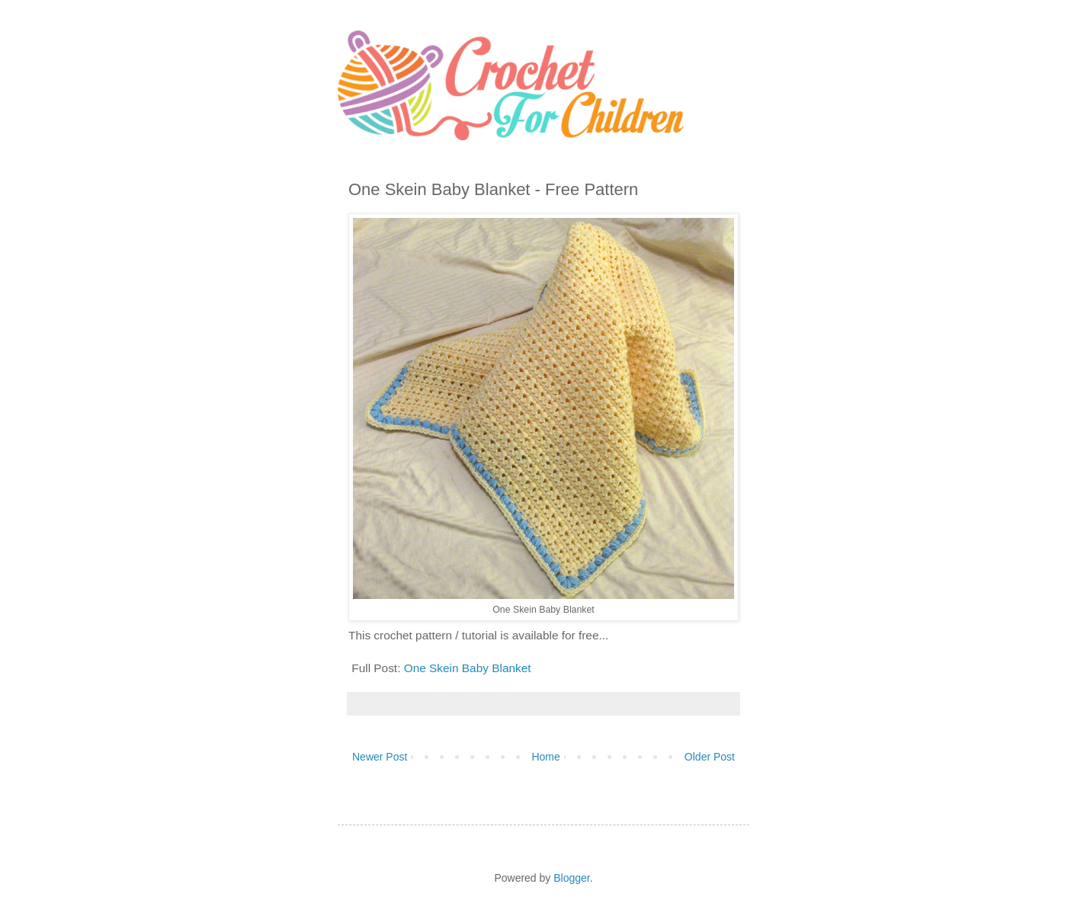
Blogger (571, 878)
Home (545, 757)
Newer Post (379, 757)
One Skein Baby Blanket (467, 667)
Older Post (710, 757)
